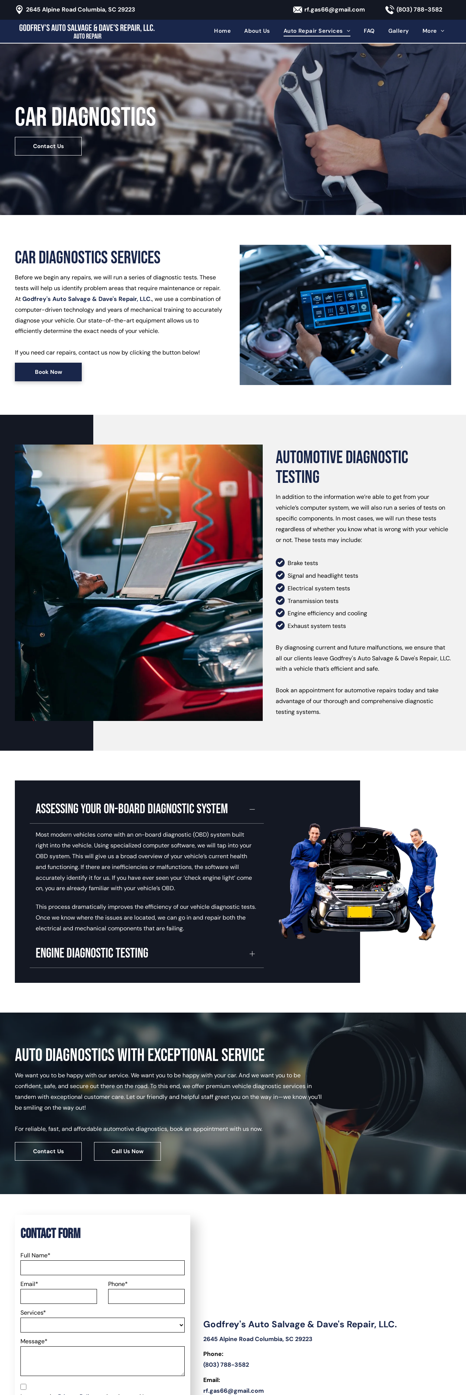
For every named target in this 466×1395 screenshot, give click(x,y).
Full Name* (35, 1150)
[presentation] (76, 1317)
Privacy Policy (77, 1291)
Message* (34, 1236)
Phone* (118, 1179)
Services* (33, 1207)
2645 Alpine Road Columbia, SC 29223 (80, 9)
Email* (29, 1179)
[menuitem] (222, 30)
